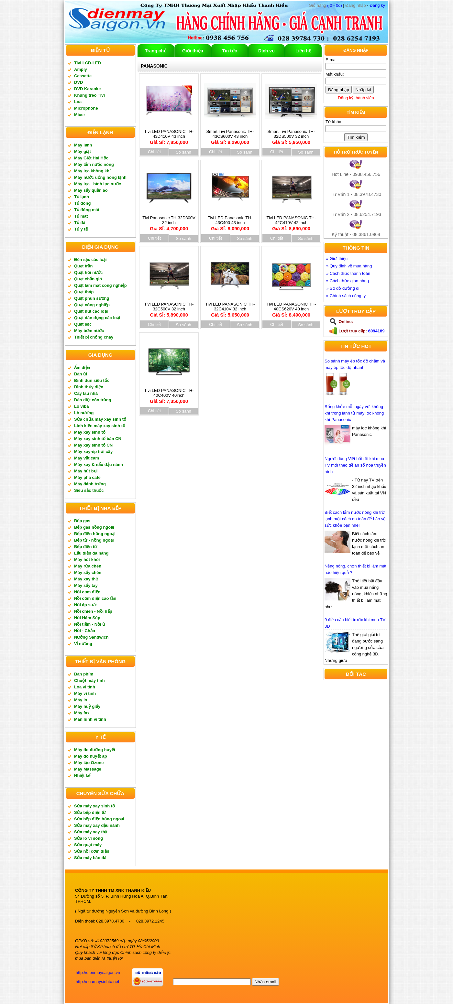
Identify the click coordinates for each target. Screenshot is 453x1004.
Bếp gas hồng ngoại (94, 527)
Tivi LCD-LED (87, 62)
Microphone (86, 108)
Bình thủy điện (88, 386)
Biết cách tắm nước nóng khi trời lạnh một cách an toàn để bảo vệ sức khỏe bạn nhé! (355, 519)
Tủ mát (81, 216)
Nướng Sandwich (91, 637)
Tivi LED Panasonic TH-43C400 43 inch (230, 221)
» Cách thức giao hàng (347, 280)
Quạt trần (83, 266)
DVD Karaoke (87, 88)
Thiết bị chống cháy (93, 337)
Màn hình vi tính (90, 719)
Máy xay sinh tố (89, 432)
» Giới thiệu (337, 258)
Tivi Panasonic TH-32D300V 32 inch (168, 221)
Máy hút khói (87, 559)
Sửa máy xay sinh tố (94, 806)
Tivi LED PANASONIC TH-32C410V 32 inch (230, 308)
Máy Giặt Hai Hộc (91, 158)
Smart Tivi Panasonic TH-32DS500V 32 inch (291, 135)
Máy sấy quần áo (91, 190)
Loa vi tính (84, 687)
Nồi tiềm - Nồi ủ (89, 624)
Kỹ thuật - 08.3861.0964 (356, 234)
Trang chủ (156, 50)
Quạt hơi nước (88, 272)
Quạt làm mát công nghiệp (100, 285)
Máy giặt (82, 151)
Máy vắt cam (86, 458)
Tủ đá (79, 222)
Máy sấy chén (87, 572)
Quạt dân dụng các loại (97, 317)
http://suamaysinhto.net (97, 981)
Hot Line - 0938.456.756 (356, 174)
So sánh (183, 152)
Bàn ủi (80, 374)
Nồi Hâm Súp (87, 617)
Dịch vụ (266, 50)
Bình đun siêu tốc (91, 380)
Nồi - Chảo (84, 630)
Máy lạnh (83, 145)
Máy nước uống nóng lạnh (100, 177)
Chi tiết (154, 151)
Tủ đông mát (86, 209)
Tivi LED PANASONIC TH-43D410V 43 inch (169, 135)
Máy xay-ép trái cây (93, 451)
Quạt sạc (83, 324)
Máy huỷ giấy (87, 706)
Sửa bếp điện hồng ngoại (99, 818)
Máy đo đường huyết (94, 749)
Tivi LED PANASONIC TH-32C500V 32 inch (169, 308)
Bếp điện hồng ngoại (95, 533)
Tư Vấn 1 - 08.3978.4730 (356, 194)
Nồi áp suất (85, 604)
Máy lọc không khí (92, 170)
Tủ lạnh (81, 196)
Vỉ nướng (83, 643)
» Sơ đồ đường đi (342, 288)
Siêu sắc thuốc (89, 490)
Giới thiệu (192, 50)
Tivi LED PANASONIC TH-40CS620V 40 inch (291, 308)
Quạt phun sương (91, 298)
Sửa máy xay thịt (90, 831)
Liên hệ (303, 50)
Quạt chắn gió (88, 278)
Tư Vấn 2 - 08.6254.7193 (356, 214)
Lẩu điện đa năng (91, 553)
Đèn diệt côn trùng (92, 399)
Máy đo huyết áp (90, 756)
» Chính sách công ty (346, 295)
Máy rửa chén (87, 566)
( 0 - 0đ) (325, 5)
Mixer (79, 114)
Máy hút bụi (85, 471)
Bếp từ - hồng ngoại (94, 540)
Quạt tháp (84, 291)
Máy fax (82, 712)
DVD (78, 82)
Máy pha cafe (87, 477)
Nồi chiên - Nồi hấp (93, 611)
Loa (78, 101)
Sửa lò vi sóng (88, 838)
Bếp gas (82, 520)
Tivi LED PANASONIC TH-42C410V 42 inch (291, 221)
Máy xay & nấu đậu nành (98, 464)
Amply (80, 69)
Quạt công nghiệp (92, 304)
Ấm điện (82, 367)
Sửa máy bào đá (90, 857)
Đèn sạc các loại (90, 259)
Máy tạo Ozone (89, 762)
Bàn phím (83, 674)
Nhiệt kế (82, 775)
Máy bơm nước (89, 330)
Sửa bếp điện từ (90, 812)
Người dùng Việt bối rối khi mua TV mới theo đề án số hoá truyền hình (355, 465)
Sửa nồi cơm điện (91, 851)
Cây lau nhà (86, 393)
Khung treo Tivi (89, 95)
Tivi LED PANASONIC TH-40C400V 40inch (169, 394)
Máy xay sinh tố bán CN (97, 438)
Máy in (80, 699)
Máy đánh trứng (90, 483)
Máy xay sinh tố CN (93, 445)
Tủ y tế (81, 229)
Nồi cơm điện (87, 591)
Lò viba (81, 406)
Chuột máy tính (89, 680)
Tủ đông (82, 203)
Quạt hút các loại (91, 311)
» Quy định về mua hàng (349, 266)
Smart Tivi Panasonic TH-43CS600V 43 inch (230, 135)
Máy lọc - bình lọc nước (97, 183)
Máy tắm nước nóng (94, 164)
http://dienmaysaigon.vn (98, 972)
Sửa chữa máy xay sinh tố (100, 419)
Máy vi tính (85, 693)
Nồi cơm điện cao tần (95, 598)
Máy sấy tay (86, 585)
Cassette (83, 75)
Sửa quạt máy (88, 844)
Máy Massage (87, 769)
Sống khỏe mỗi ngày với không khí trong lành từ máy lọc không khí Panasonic (354, 413)
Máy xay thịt (86, 579)
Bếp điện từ (85, 546)
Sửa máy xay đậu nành (97, 825)
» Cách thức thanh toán (348, 273)
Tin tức (229, 50)
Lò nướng (84, 412)
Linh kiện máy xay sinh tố (99, 425)
